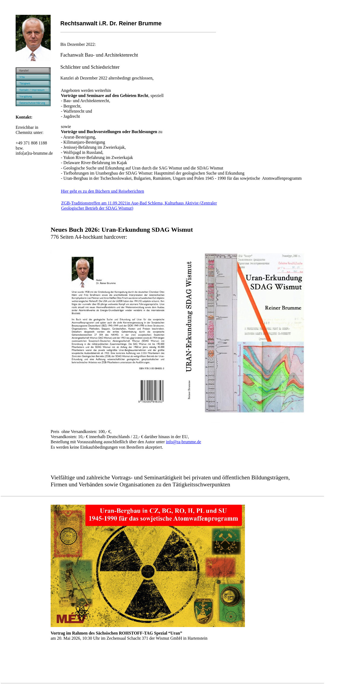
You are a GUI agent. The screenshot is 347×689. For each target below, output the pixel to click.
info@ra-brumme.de (183, 441)
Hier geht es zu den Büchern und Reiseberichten (102, 191)
